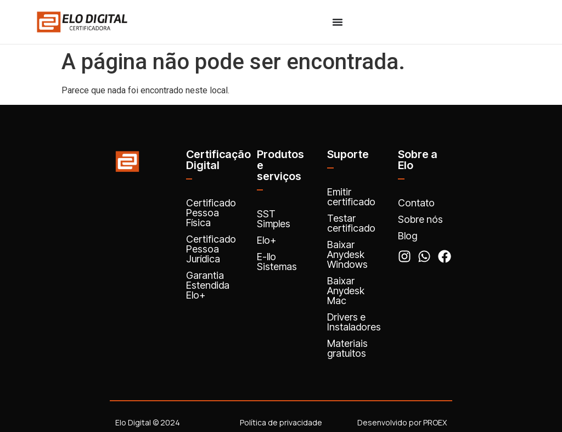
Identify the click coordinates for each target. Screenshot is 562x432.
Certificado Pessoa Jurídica (211, 249)
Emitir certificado (351, 196)
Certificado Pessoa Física (211, 212)
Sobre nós (420, 219)
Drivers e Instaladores (354, 322)
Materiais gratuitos (347, 348)
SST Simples (273, 218)
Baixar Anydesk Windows (347, 254)
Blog (407, 236)
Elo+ (266, 240)
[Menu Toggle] (337, 21)
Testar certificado (351, 223)
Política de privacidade (281, 422)
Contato (416, 203)
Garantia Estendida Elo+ (207, 285)
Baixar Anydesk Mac (345, 290)
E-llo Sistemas (277, 261)
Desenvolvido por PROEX (402, 422)
